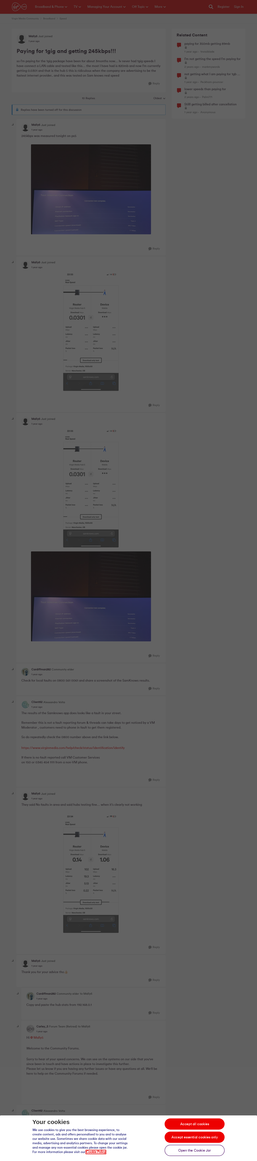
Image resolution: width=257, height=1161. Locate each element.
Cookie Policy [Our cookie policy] (96, 1152)
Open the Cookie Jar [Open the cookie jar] (194, 1150)
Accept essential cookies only (194, 1137)
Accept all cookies (194, 1124)
